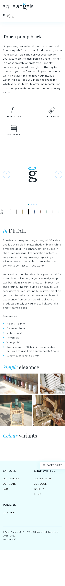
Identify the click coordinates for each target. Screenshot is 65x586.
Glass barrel (43, 478)
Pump (37, 494)
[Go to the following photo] (58, 174)
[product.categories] (52, 465)
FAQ (5, 489)
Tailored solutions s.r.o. (47, 532)
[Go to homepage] (18, 6)
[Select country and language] (14, 16)
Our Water (10, 483)
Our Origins (11, 478)
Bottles (39, 489)
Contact (8, 512)
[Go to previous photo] (6, 174)
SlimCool (40, 483)
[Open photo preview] (32, 174)
